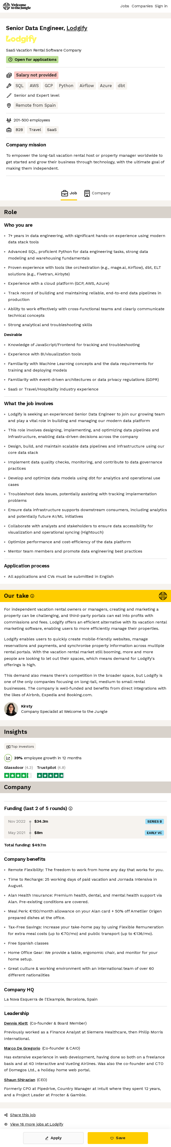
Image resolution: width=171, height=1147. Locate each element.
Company (96, 193)
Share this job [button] (20, 1114)
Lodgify (76, 28)
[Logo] (17, 6)
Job (69, 193)
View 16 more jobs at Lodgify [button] (33, 1124)
